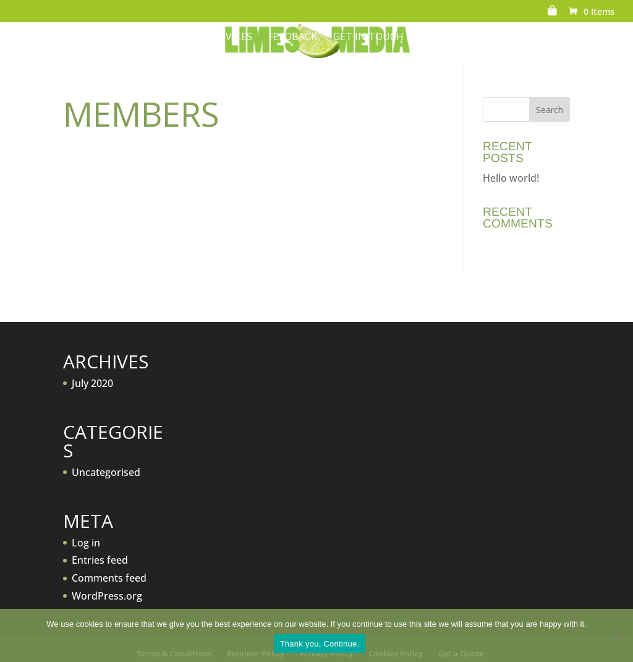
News (434, 37)
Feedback (292, 37)
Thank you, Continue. (320, 643)
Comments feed (109, 578)
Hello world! (511, 178)
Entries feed (100, 560)
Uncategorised (106, 472)
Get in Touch (368, 37)
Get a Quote (496, 37)
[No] (617, 635)
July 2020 (92, 383)
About (151, 37)
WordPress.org (107, 596)
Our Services (218, 37)
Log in (86, 543)
